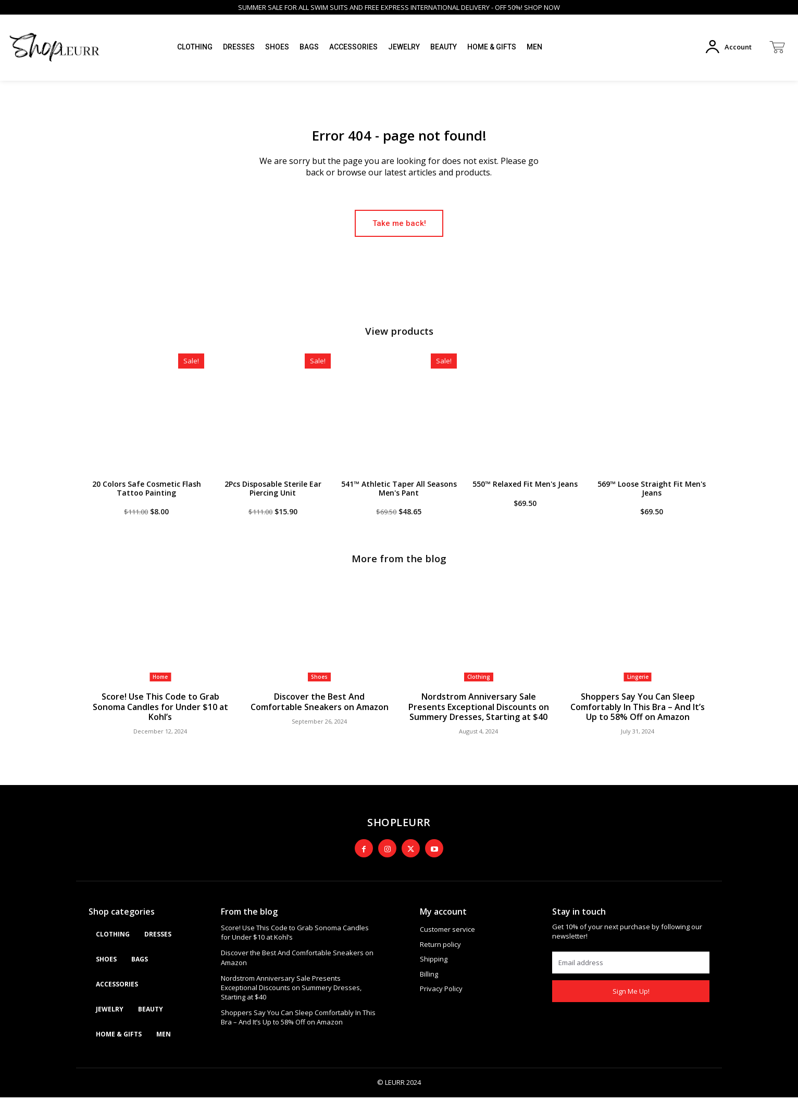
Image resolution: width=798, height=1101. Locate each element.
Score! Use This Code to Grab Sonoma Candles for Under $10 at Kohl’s (160, 711)
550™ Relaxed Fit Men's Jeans (525, 488)
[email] (630, 967)
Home (160, 682)
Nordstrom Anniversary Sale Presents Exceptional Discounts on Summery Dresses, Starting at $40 (478, 711)
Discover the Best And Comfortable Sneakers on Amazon (320, 707)
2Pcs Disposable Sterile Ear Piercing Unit (273, 493)
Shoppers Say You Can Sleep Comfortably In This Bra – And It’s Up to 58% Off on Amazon (637, 711)
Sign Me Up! (631, 994)
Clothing (478, 682)
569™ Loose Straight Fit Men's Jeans (651, 493)
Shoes (319, 682)
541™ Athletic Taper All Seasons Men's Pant (399, 493)
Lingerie (638, 682)
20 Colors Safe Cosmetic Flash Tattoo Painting (146, 493)
